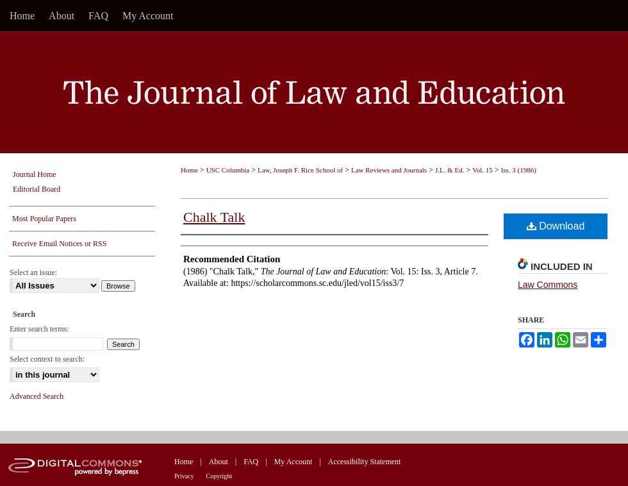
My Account (293, 461)
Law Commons (547, 285)
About (218, 461)
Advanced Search (36, 396)
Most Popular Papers (44, 218)
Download (556, 226)
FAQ (251, 461)
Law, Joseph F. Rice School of (300, 170)
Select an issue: (33, 272)
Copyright (219, 476)
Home (189, 170)
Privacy (184, 476)
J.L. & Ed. (450, 170)
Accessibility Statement (364, 461)
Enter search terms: (39, 328)
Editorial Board (36, 189)
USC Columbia (228, 170)
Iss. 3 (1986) (518, 170)
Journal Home (34, 174)
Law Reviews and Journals (389, 170)
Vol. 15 (482, 170)
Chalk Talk (214, 217)
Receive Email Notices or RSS (59, 243)
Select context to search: (47, 359)
